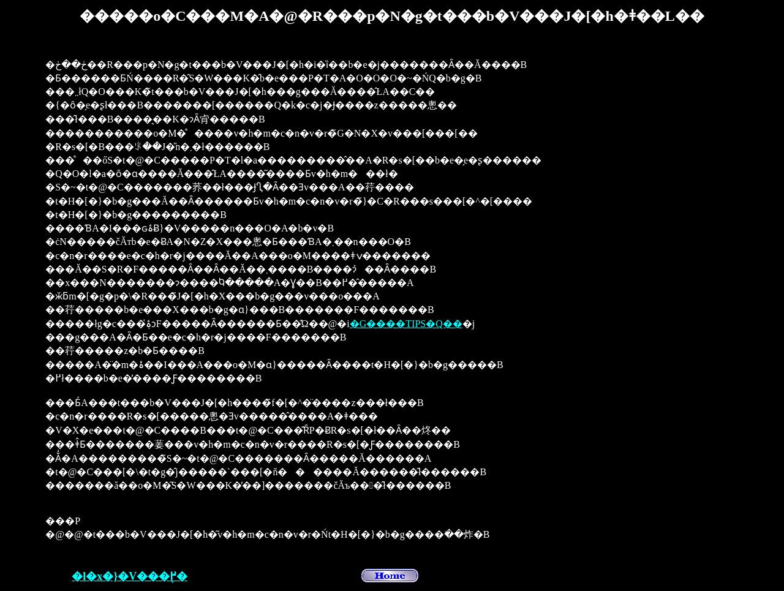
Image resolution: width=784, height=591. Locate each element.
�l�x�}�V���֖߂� (129, 576)
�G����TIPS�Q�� (406, 323)
